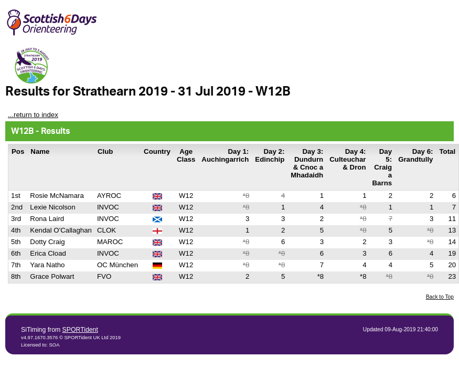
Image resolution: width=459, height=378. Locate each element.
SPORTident (80, 329)
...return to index (33, 115)
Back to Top (440, 297)
